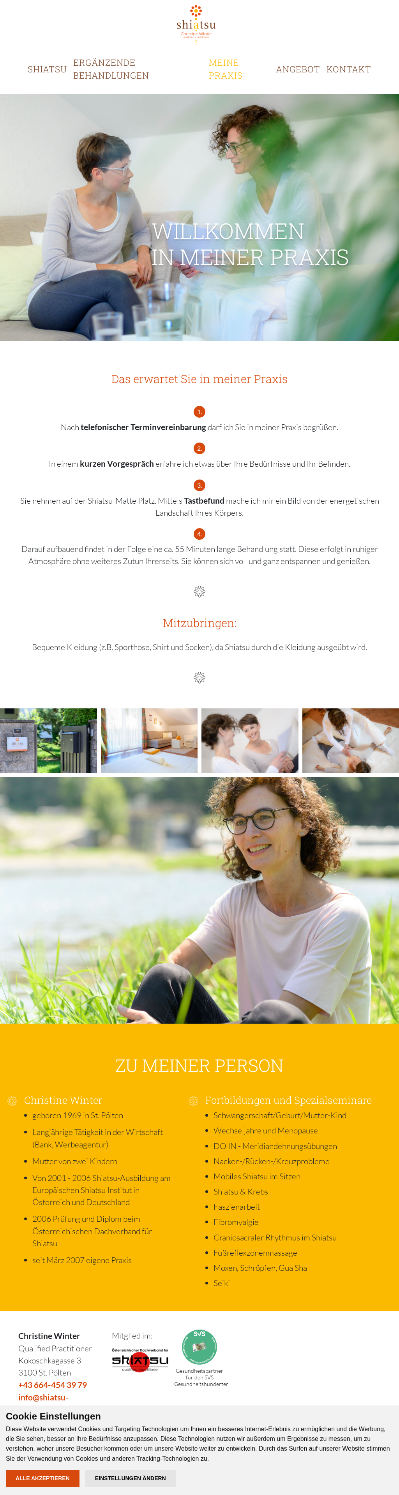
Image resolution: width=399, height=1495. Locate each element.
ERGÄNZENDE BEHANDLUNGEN (111, 69)
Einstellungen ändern (130, 1478)
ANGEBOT (298, 69)
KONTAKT (349, 69)
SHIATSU (47, 69)
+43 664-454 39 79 (52, 1385)
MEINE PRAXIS (226, 69)
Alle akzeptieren (43, 1478)
